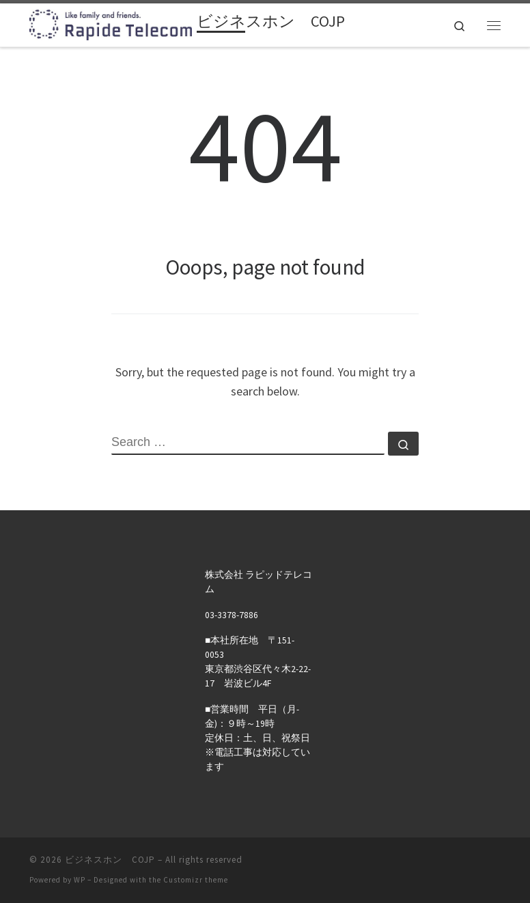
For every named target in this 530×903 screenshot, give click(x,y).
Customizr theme (195, 880)
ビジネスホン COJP (110, 859)
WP (79, 880)
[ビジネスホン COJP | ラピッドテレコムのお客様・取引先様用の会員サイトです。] (110, 23)
